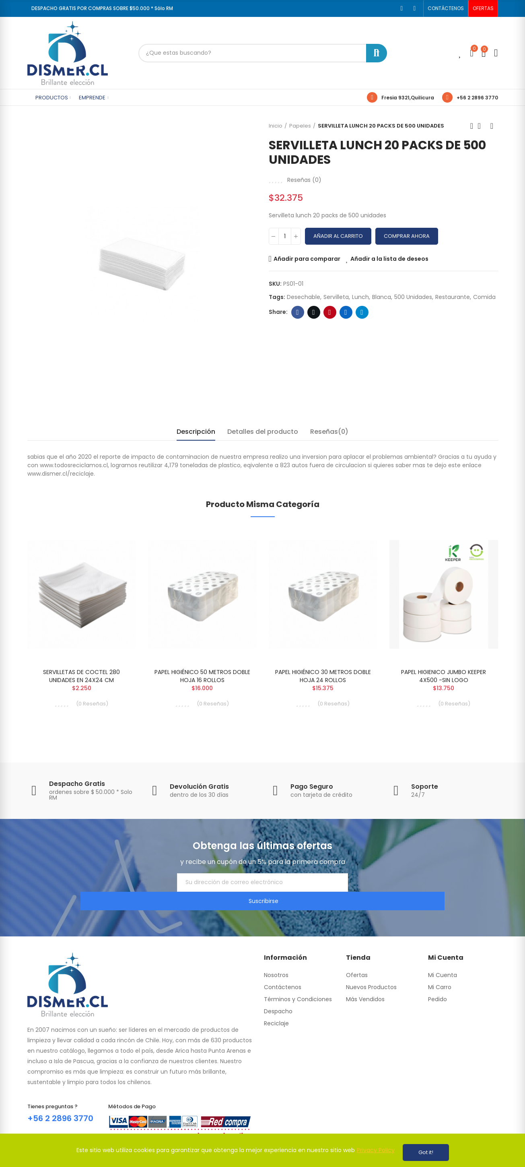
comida (484, 297)
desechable (303, 297)
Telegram (361, 312)
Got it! (425, 1152)
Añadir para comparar (307, 259)
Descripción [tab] (196, 431)
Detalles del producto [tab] (262, 431)
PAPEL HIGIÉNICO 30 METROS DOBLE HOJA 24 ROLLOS (323, 676)
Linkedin (345, 312)
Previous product (472, 126)
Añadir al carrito (338, 236)
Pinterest (329, 312)
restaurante (452, 297)
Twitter (313, 312)
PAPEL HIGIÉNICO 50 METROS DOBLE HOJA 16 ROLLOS (202, 676)
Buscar (376, 53)
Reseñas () (304, 180)
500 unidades (413, 297)
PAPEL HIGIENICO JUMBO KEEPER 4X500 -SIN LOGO (443, 676)
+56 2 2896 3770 (477, 97)
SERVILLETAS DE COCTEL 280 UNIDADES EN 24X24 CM (81, 676)
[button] (445, 8)
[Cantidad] (285, 236)
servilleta (336, 297)
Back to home (482, 126)
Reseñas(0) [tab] (329, 431)
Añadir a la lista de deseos (389, 259)
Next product (492, 126)
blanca (381, 297)
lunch (360, 297)
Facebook (297, 312)
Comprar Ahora (407, 236)
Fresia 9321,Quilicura (407, 97)
